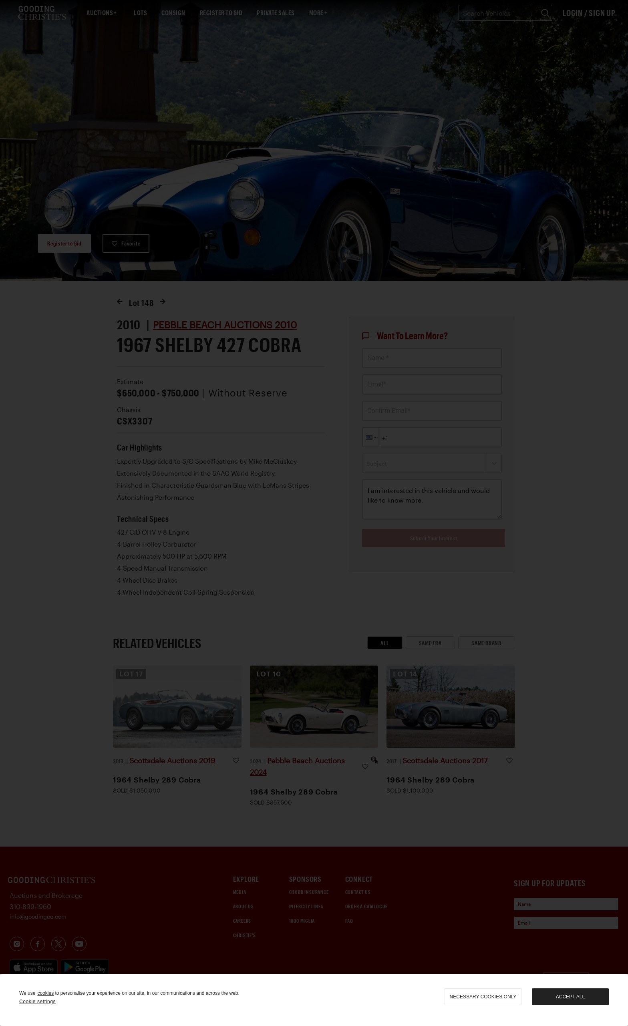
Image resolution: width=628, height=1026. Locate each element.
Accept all (570, 997)
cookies (45, 993)
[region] (314, 1000)
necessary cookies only (483, 997)
